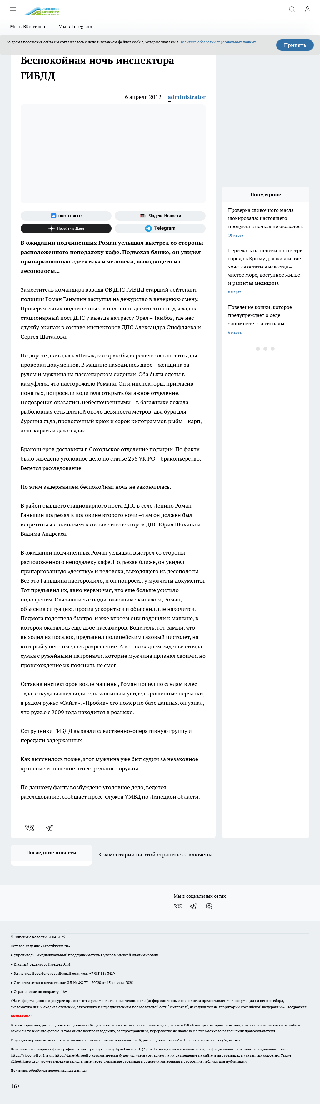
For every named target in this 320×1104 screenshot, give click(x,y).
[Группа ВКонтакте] (66, 216)
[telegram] (51, 827)
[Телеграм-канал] (160, 228)
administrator (187, 96)
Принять (295, 45)
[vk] (30, 827)
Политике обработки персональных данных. (218, 41)
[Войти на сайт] (307, 9)
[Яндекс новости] (160, 216)
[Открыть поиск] (292, 9)
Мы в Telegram (75, 26)
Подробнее (297, 1006)
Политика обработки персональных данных (49, 1070)
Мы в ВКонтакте (28, 26)
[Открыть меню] (13, 9)
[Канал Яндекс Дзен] (66, 228)
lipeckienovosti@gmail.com (55, 973)
